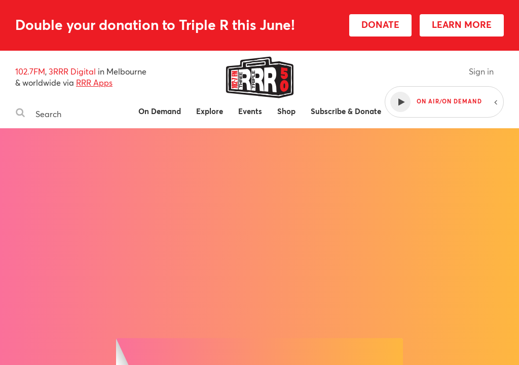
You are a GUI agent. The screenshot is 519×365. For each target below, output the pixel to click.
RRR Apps (94, 82)
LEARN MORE (462, 24)
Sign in (481, 71)
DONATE (380, 24)
